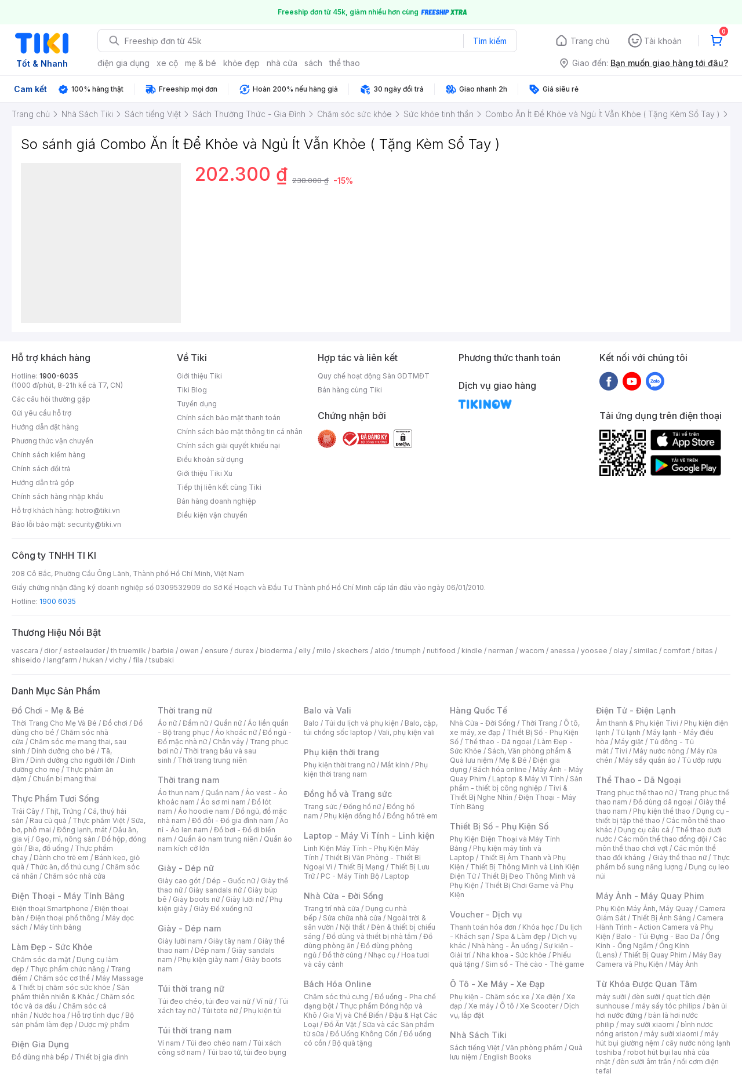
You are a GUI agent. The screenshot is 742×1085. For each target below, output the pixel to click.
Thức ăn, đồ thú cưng (65, 866)
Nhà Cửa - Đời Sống (343, 896)
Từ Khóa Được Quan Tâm (646, 984)
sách (313, 63)
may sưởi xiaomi (647, 1024)
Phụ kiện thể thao (661, 811)
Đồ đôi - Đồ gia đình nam (233, 820)
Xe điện (548, 996)
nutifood (441, 650)
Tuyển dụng (197, 403)
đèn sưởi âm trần (643, 1061)
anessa (562, 650)
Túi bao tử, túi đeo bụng (246, 1052)
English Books (507, 1057)
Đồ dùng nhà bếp (40, 1057)
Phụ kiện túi (262, 1010)
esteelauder (84, 650)
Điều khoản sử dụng (210, 459)
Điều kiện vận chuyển (212, 515)
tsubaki (161, 660)
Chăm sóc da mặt (41, 959)
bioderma (276, 650)
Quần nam (222, 792)
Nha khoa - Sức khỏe (512, 955)
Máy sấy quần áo (647, 760)
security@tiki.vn (94, 524)
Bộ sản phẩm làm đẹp (73, 1020)
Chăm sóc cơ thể (62, 978)
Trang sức (320, 806)
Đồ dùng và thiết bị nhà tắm (371, 936)
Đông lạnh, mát (82, 829)
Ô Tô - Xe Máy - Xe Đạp (497, 984)
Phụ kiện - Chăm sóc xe (490, 996)
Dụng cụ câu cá (644, 829)
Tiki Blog (192, 389)
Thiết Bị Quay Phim (655, 955)
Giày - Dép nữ (186, 868)
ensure (216, 650)
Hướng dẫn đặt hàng (45, 427)
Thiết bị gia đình (101, 1057)
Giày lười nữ (244, 899)
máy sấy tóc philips (668, 1006)
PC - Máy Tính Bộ (350, 876)
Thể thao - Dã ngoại (498, 741)
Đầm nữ (195, 723)
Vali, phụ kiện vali (406, 732)
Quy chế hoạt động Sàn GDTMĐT (374, 376)
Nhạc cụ (381, 955)
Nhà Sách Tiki (478, 1035)
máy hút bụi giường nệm (657, 1038)
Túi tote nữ (220, 1010)
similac (645, 650)
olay (620, 650)
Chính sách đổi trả (41, 468)
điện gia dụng (123, 63)
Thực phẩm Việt (98, 820)
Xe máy (481, 1006)
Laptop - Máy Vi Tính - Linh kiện (369, 835)
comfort (676, 650)
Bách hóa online (500, 769)
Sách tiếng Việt (475, 1047)
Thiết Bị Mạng (361, 866)
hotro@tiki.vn (97, 510)
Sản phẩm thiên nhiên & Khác (70, 992)
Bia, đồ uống (48, 848)
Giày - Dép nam (189, 928)
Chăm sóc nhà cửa (74, 876)
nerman (501, 650)
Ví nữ (264, 1001)
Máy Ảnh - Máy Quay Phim (650, 896)
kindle (471, 650)
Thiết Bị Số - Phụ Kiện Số (499, 826)
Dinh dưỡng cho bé (63, 751)
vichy (118, 660)
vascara (25, 650)
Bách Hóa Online (338, 984)
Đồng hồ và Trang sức (348, 794)
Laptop (397, 876)
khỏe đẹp (241, 63)
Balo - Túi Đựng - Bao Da (658, 936)
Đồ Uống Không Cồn (364, 1033)
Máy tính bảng (57, 927)
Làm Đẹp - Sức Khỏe (52, 947)
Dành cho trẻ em (61, 857)
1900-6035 (58, 376)
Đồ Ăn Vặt (340, 1024)
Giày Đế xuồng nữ (223, 908)
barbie (163, 650)
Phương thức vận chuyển (52, 440)
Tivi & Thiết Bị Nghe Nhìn (509, 793)
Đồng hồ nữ (362, 806)
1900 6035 (57, 601)
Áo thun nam (178, 792)
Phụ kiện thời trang (341, 752)
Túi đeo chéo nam (216, 1043)
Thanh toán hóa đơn (483, 927)
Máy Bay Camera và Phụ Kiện (659, 960)
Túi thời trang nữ (191, 988)
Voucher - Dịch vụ (486, 914)
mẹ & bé (200, 63)
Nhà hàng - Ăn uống (505, 945)
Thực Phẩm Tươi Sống (55, 798)
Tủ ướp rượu (702, 760)
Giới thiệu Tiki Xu (204, 473)
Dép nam (210, 950)
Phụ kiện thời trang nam (366, 769)
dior (50, 650)
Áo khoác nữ (236, 732)
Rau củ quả (48, 820)
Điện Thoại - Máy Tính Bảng (68, 896)
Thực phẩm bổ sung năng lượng (663, 862)
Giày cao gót (179, 880)
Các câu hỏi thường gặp (51, 399)
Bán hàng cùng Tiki (350, 389)
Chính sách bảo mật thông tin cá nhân (240, 431)
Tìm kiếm (490, 41)
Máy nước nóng (659, 751)
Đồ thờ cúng (342, 955)
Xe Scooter (539, 1006)
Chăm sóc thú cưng (336, 996)
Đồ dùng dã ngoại (663, 802)
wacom (531, 650)
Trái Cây (25, 811)
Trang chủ (589, 41)
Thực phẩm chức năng (67, 968)
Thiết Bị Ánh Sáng (661, 917)
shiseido (26, 660)
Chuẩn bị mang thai (64, 778)
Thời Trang (539, 723)
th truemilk (128, 650)
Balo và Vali (327, 710)
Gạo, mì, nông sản (65, 839)
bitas (704, 650)
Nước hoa (50, 1015)
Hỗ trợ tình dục (95, 1015)
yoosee (594, 650)
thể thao (344, 63)
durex (244, 650)
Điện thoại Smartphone (50, 908)
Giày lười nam (180, 941)
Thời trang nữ (185, 710)
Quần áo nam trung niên (218, 839)
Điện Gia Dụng (40, 1044)
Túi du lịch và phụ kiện (362, 723)
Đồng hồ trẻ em (412, 815)
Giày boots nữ (196, 899)
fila (138, 660)
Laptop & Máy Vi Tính (528, 778)
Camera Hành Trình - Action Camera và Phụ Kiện (659, 927)
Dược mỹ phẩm (104, 1024)
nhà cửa (282, 63)
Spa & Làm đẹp (521, 936)
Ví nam (169, 1043)
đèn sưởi (646, 996)
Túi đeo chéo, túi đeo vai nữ (204, 1001)
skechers (353, 650)
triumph (408, 650)
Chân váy (228, 741)
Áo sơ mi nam (223, 802)
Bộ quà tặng (352, 1043)
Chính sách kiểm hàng (48, 454)
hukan (93, 660)
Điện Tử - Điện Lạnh (636, 710)
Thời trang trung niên (212, 760)
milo (324, 650)
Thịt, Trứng (63, 811)
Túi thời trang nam (194, 1030)
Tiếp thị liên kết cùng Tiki (219, 487)
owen (189, 650)
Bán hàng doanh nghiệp (216, 501)
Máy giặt (628, 741)
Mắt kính (395, 764)
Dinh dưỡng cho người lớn (72, 760)
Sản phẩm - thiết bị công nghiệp (516, 783)
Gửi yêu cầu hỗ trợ (41, 413)
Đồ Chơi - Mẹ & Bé (48, 710)
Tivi (620, 751)
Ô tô (507, 1006)
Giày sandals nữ (215, 890)
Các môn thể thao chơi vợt (661, 844)
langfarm (62, 660)
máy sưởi (611, 996)
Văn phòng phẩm (534, 1047)
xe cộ (167, 63)
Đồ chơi (115, 723)
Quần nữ (228, 723)
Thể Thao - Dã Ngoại (638, 780)
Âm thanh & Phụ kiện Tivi (637, 723)
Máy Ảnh (683, 964)
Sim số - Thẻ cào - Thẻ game (534, 964)
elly (305, 650)
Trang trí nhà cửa (331, 908)
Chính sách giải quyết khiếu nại (228, 445)
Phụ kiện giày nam (208, 959)
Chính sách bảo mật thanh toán (229, 417)
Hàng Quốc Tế (478, 710)
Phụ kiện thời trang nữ (339, 764)
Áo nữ (167, 723)
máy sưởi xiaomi (671, 1033)
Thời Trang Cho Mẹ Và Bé (54, 723)
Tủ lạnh (628, 732)
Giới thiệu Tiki (199, 376)
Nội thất (352, 927)
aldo (382, 650)
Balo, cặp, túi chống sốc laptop (371, 728)
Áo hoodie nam (204, 811)
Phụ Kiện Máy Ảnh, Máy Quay (644, 908)
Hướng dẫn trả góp (43, 482)
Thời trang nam (188, 780)
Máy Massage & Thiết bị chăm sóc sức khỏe (78, 983)
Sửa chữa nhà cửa (352, 917)
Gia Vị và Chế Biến (353, 1015)
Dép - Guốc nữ (230, 880)
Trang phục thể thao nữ (634, 792)
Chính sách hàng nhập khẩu (58, 496)
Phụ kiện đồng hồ (352, 815)
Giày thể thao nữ (680, 857)
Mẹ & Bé (513, 760)
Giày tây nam (230, 941)
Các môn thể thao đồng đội (662, 839)
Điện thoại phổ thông (65, 917)
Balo (311, 723)
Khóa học (538, 927)
